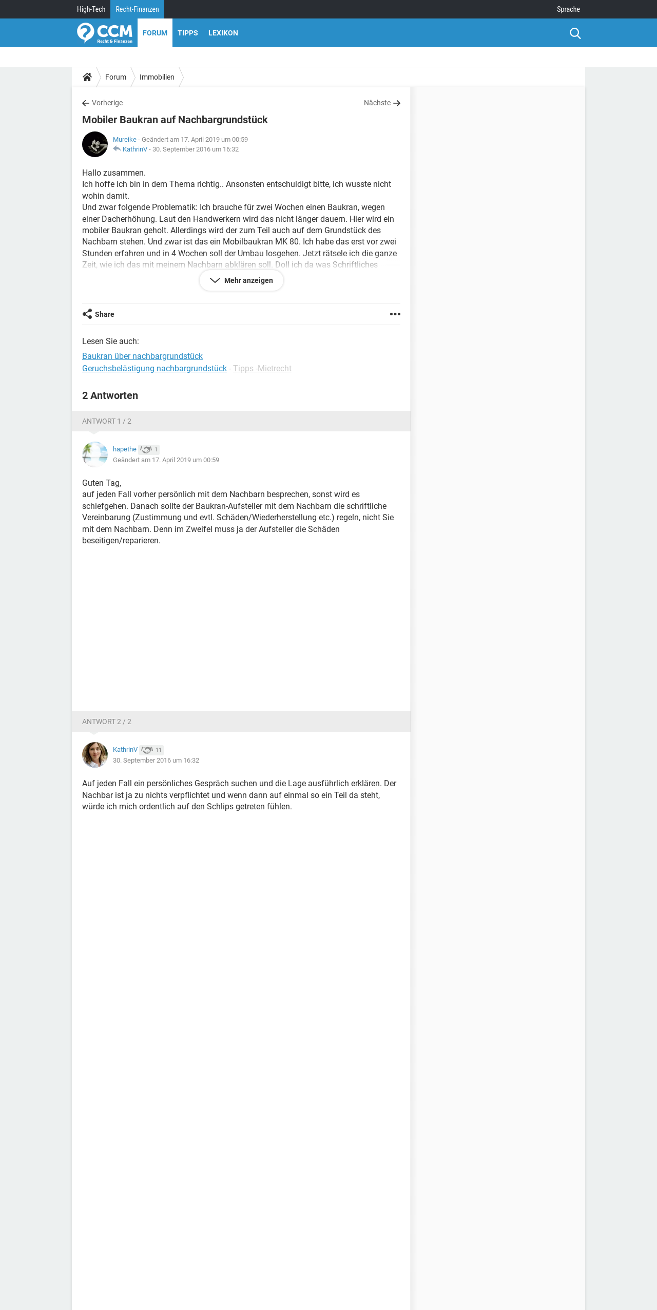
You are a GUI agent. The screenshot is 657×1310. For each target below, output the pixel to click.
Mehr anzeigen (248, 280)
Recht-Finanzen (137, 9)
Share (104, 314)
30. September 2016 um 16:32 (195, 149)
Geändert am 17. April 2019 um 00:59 (166, 460)
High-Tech (91, 9)
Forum (155, 33)
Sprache (568, 9)
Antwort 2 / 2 (106, 721)
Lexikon (223, 33)
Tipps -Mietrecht (262, 368)
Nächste (377, 103)
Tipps (188, 33)
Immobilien (157, 77)
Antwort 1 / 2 (106, 421)
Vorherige (107, 103)
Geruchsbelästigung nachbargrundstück (154, 368)
